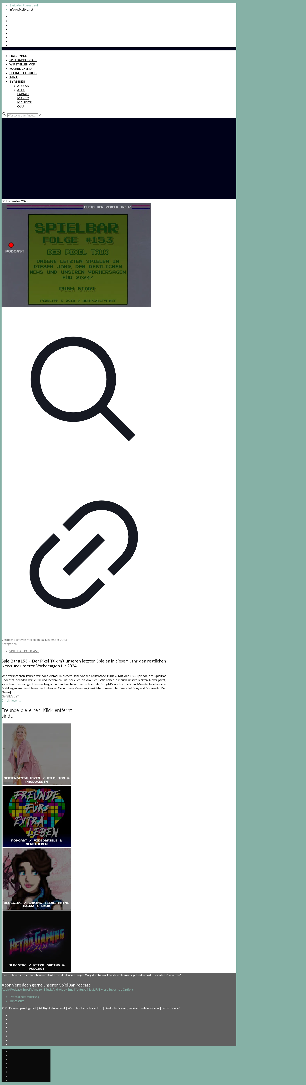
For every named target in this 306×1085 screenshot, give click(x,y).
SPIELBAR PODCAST (24, 651)
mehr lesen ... (12, 700)
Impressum (16, 1001)
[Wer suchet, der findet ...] (22, 115)
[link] (40, 115)
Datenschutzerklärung (24, 996)
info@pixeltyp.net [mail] (21, 9)
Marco (31, 639)
